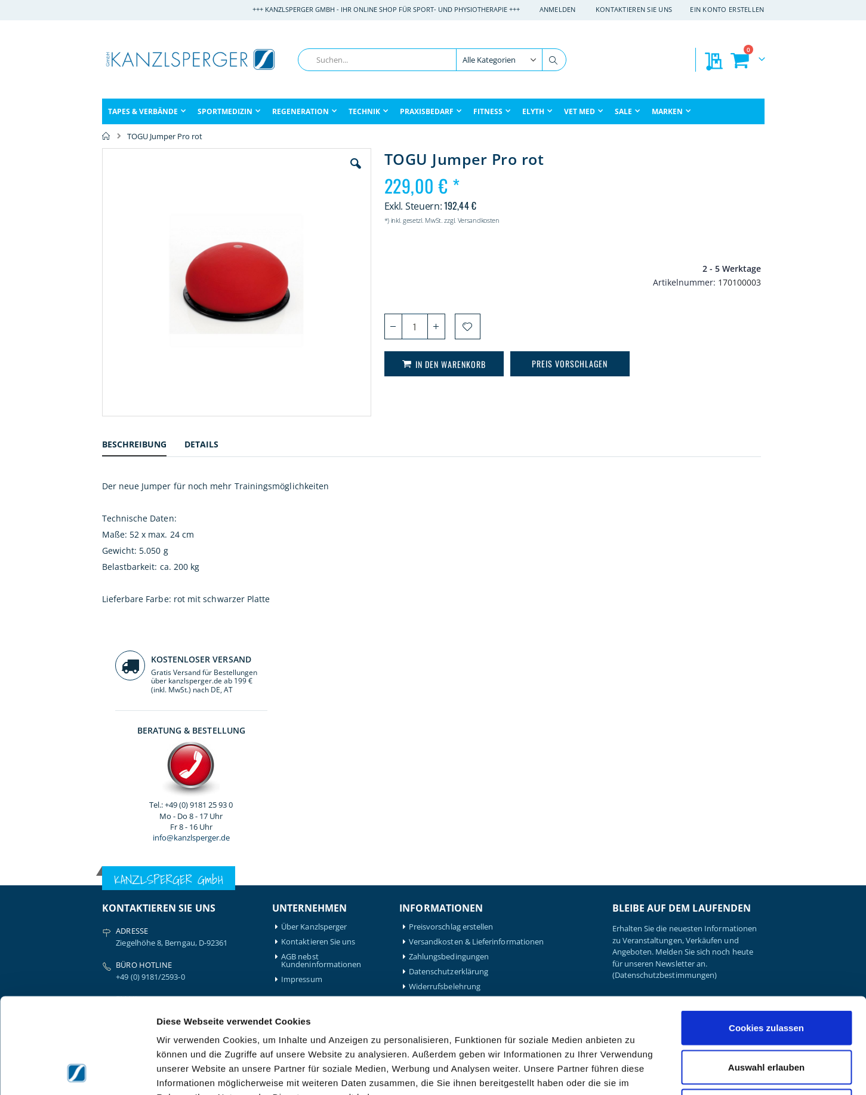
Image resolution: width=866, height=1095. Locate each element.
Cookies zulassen (766, 938)
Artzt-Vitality (124, 892)
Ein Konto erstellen (727, 9)
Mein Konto (302, 877)
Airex (111, 877)
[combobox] (432, 59)
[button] (289, 173)
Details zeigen (635, 1071)
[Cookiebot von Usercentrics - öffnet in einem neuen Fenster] (77, 1072)
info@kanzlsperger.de (687, 343)
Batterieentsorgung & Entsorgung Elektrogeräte (494, 759)
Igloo (196, 892)
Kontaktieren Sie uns (634, 9)
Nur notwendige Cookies (766, 1016)
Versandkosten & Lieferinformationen (476, 699)
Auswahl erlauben (766, 978)
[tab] (143, 446)
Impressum (301, 737)
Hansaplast (207, 877)
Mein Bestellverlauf (315, 892)
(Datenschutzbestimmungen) (664, 732)
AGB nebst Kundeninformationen (321, 718)
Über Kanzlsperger (314, 684)
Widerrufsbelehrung (444, 744)
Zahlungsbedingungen (449, 714)
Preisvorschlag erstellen (451, 684)
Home (106, 136)
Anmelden (558, 9)
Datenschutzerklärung (448, 729)
